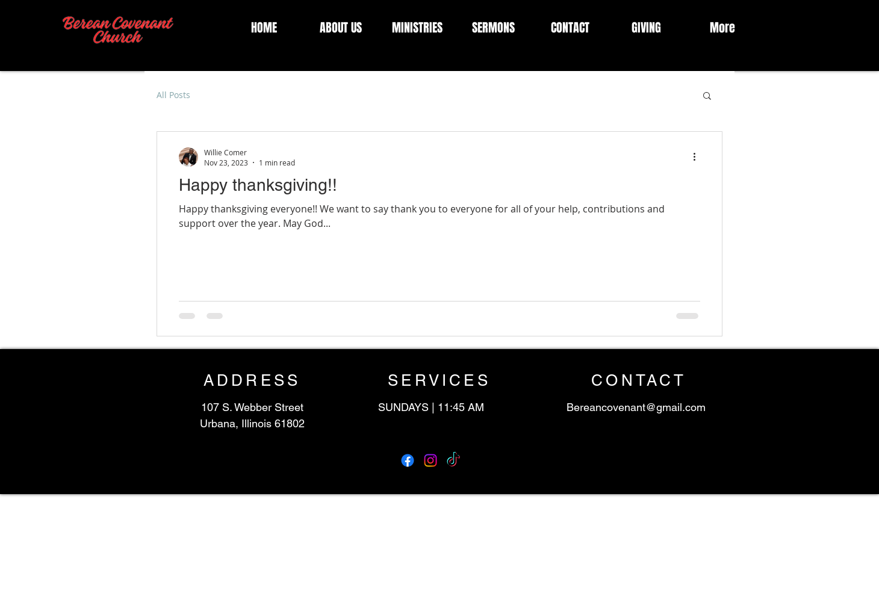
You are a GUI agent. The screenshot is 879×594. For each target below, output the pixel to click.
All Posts (173, 95)
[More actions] (698, 157)
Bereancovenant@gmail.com (636, 407)
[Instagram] (430, 460)
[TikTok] (453, 460)
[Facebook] (407, 460)
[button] (707, 96)
